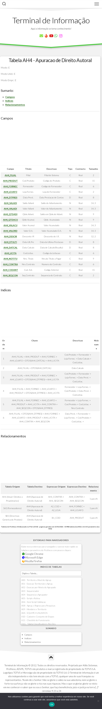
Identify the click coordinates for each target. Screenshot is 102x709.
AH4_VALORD (10, 230)
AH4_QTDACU (10, 219)
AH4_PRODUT (10, 180)
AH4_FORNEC (10, 186)
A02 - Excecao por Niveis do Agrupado (38, 587)
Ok (51, 704)
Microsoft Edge (32, 557)
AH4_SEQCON (10, 275)
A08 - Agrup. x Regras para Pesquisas (38, 605)
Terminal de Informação (51, 20)
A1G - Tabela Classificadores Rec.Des (38, 624)
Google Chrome (32, 553)
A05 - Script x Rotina (30, 598)
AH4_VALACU (10, 225)
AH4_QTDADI (10, 214)
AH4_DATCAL (10, 247)
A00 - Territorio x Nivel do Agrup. (36, 580)
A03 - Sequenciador (30, 591)
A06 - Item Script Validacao (33, 602)
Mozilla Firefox (32, 561)
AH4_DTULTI (10, 242)
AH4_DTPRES (10, 197)
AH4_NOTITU (10, 258)
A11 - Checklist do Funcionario (35, 620)
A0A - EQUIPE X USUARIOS (34, 613)
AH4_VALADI (10, 208)
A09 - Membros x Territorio (34, 609)
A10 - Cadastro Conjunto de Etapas (37, 616)
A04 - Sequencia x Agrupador (34, 594)
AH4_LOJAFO (10, 192)
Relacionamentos (15, 104)
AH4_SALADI (10, 203)
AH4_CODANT (10, 270)
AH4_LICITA (10, 253)
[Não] (98, 700)
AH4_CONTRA (10, 264)
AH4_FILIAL (10, 175)
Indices (9, 100)
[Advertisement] (50, 144)
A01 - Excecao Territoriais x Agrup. (37, 583)
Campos (10, 96)
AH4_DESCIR (10, 236)
